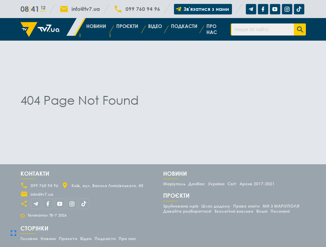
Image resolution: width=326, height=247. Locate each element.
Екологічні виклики (234, 211)
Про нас (211, 29)
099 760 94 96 (143, 9)
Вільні (261, 211)
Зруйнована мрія (180, 205)
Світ (231, 183)
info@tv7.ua (86, 9)
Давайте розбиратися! (187, 211)
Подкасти (184, 26)
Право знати (246, 205)
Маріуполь (174, 183)
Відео (155, 26)
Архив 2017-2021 (257, 183)
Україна (216, 183)
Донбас (196, 183)
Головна (29, 238)
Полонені (280, 211)
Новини (96, 26)
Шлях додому (215, 205)
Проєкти (127, 26)
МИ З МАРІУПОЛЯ (281, 205)
